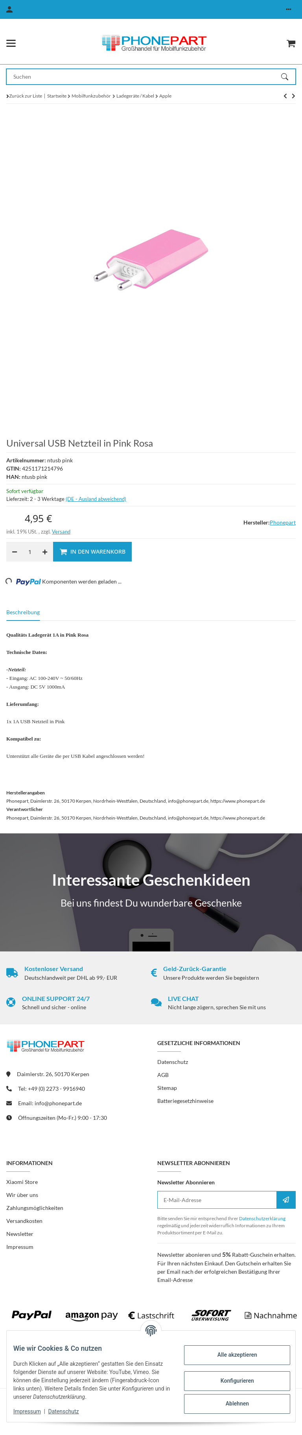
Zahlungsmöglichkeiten (34, 1207)
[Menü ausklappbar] (11, 43)
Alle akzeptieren (231, 1355)
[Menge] (30, 551)
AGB (163, 1074)
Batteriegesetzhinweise (185, 1100)
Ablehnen (231, 1403)
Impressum (33, 1411)
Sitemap (167, 1087)
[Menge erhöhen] (45, 551)
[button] (288, 9)
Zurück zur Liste (25, 96)
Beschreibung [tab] (23, 612)
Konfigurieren (231, 1381)
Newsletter (19, 1233)
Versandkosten (24, 1220)
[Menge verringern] (14, 551)
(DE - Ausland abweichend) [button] (96, 499)
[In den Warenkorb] (92, 551)
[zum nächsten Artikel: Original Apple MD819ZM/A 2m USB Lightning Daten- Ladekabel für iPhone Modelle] (285, 96)
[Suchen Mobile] (144, 76)
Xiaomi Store (22, 1181)
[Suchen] (288, 76)
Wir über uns (22, 1194)
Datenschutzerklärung (262, 1218)
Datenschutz (69, 1411)
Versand (61, 531)
